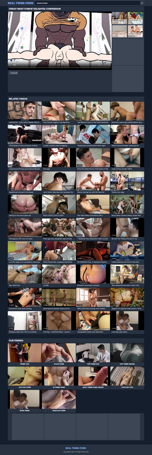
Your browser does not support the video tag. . (60, 41)
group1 (14, 73)
